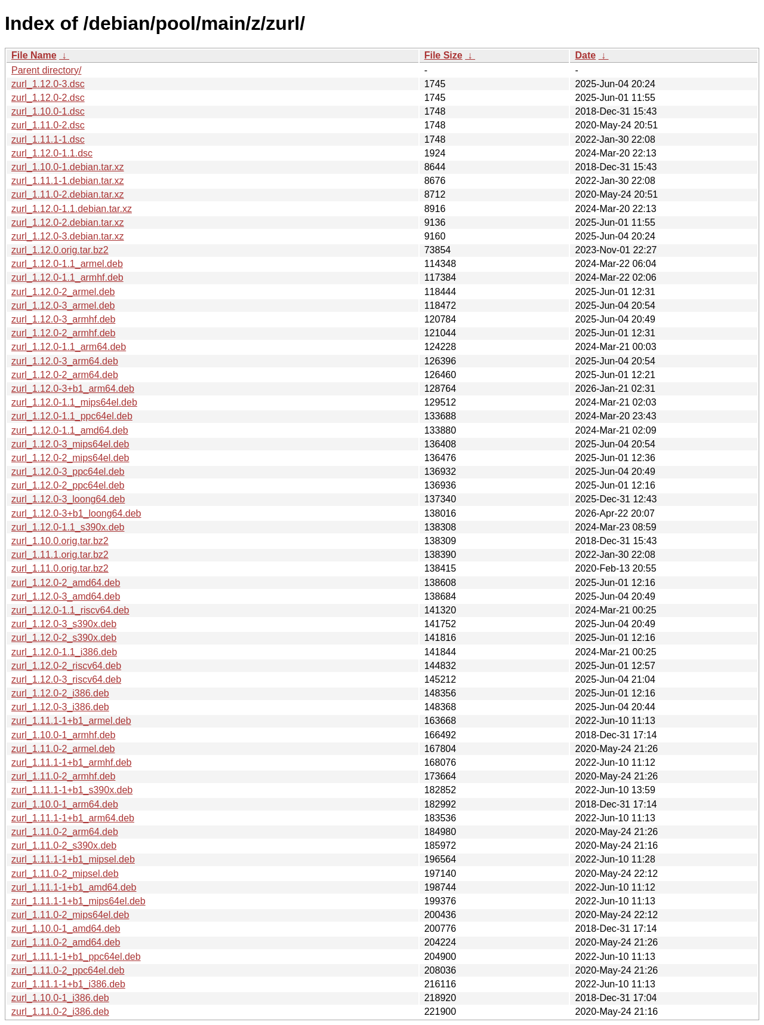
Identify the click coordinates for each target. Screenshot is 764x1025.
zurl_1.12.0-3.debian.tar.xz (67, 236)
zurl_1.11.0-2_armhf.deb (63, 776)
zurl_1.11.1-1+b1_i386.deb (68, 984)
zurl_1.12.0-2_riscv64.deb (66, 666)
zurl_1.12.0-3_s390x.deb (63, 624)
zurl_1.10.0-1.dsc (48, 111)
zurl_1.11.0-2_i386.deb (60, 1011)
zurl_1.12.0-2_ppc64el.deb (67, 485)
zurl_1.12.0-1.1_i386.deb (64, 652)
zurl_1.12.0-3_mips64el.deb (70, 444)
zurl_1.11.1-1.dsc (48, 139)
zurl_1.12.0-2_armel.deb (63, 292)
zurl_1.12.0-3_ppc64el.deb (67, 472)
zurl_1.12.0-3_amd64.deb (65, 596)
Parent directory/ (46, 70)
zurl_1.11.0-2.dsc (48, 125)
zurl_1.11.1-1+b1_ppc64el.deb (76, 957)
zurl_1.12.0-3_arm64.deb (64, 361)
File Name (34, 55)
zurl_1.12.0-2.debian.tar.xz (67, 222)
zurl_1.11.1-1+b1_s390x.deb (72, 790)
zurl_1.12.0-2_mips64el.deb (70, 458)
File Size (443, 55)
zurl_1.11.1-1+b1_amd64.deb (74, 887)
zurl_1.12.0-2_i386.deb (60, 693)
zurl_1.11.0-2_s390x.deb (63, 845)
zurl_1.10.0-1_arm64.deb (64, 804)
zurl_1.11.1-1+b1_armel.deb (71, 721)
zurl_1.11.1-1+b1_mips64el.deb (78, 901)
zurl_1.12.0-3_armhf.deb (63, 319)
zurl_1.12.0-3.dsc (48, 84)
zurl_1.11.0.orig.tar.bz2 (60, 568)
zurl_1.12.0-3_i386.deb (60, 707)
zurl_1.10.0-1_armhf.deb (63, 735)
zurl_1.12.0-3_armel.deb (63, 305)
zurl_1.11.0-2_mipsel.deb (65, 874)
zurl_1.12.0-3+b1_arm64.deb (72, 388)
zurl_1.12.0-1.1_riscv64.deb (70, 610)
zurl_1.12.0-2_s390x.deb (63, 638)
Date (585, 55)
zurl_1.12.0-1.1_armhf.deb (67, 277)
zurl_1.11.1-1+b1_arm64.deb (72, 818)
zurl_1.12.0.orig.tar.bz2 (60, 250)
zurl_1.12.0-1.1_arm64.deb (68, 347)
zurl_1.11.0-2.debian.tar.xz (67, 194)
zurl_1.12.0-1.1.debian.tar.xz (71, 209)
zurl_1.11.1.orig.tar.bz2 (60, 555)
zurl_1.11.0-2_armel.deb (63, 749)
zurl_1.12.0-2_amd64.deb (65, 583)
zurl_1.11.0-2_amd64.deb (65, 942)
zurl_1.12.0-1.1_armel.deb (67, 264)
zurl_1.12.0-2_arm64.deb (64, 375)
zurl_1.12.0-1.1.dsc (52, 153)
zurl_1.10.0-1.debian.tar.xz (67, 167)
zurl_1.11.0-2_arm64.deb (64, 832)
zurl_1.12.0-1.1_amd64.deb (69, 430)
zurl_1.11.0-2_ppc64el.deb (67, 970)
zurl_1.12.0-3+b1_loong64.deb (76, 513)
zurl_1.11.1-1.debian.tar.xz (67, 181)
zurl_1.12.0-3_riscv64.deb (66, 679)
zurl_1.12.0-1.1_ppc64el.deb (72, 416)
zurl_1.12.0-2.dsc (48, 98)
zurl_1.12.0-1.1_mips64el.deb (74, 402)
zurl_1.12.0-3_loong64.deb (68, 499)
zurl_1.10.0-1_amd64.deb (65, 928)
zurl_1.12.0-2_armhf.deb (63, 333)
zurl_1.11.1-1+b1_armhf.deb (71, 762)
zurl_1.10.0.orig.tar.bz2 (60, 541)
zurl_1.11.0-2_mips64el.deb (70, 915)
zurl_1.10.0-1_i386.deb (60, 998)
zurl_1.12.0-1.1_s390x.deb (67, 527)
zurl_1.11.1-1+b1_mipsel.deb (73, 859)
